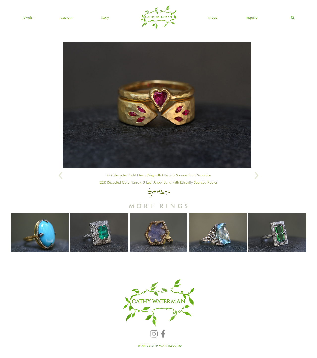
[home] (158, 17)
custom (67, 18)
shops (212, 18)
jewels (27, 18)
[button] (27, 17)
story (105, 18)
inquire (252, 18)
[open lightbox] (157, 105)
